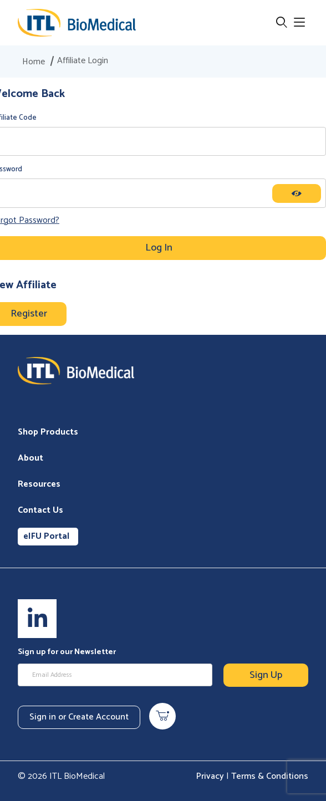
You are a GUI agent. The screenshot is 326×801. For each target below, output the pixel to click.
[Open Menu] (299, 23)
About (30, 458)
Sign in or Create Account (79, 717)
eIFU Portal (46, 536)
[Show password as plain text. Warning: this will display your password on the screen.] (296, 193)
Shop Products (48, 432)
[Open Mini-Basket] (162, 716)
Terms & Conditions (269, 776)
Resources (39, 484)
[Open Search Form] (282, 23)
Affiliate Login (82, 61)
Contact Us (40, 510)
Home (33, 62)
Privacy (210, 776)
